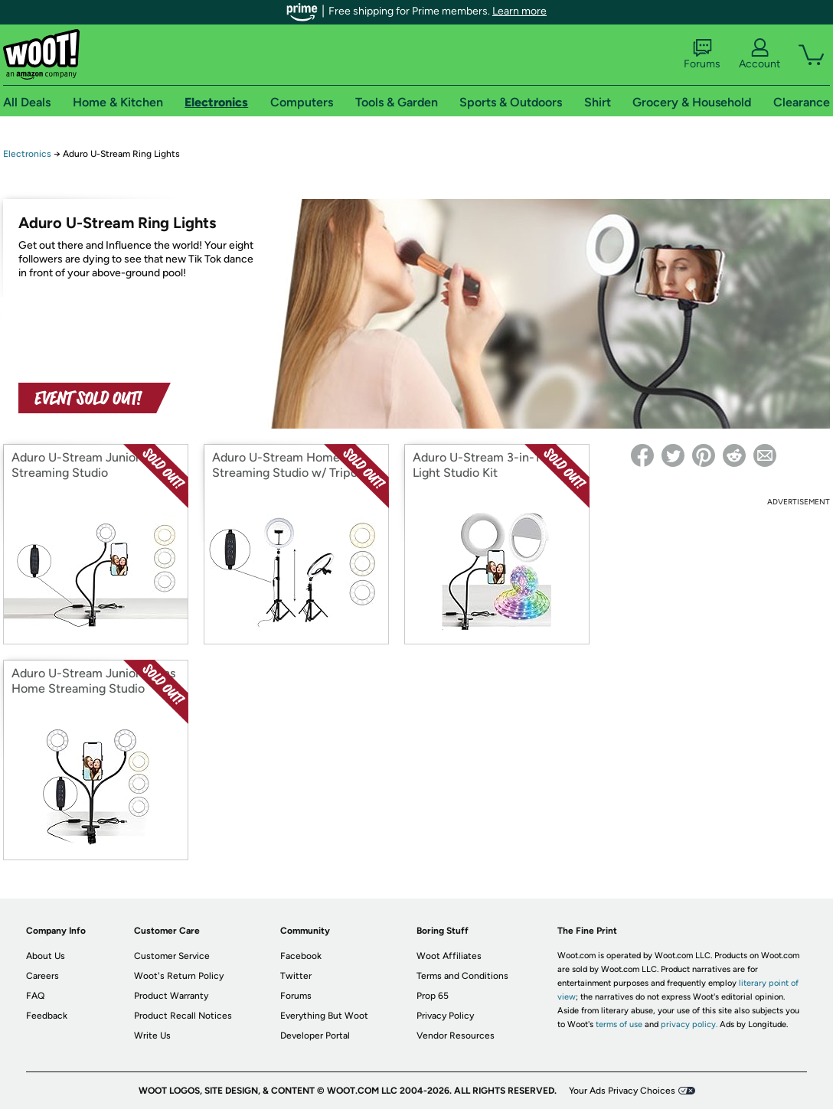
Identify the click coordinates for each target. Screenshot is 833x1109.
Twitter (296, 975)
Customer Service (172, 956)
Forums (702, 54)
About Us (45, 956)
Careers (42, 975)
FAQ (35, 995)
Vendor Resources (455, 1035)
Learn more (519, 11)
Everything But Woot (324, 1015)
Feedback (46, 1015)
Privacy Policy (445, 1015)
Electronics (27, 153)
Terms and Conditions (462, 975)
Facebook (301, 956)
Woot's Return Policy (179, 975)
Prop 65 (432, 995)
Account (759, 54)
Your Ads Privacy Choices (622, 1090)
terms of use (619, 1024)
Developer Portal (315, 1035)
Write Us (152, 1035)
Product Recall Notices (183, 1015)
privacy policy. (689, 1024)
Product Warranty (171, 995)
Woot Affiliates (449, 956)
